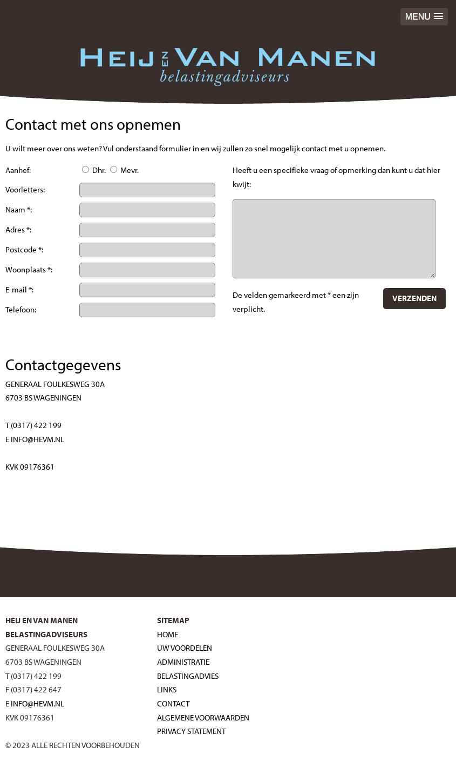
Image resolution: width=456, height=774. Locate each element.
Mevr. (124, 170)
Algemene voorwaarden (203, 717)
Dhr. (94, 170)
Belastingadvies (188, 676)
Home (167, 634)
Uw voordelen (184, 648)
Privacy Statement (191, 731)
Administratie (183, 662)
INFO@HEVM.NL (37, 703)
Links (166, 689)
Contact (173, 703)
